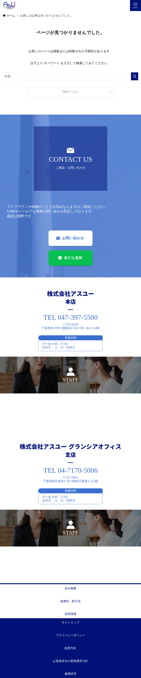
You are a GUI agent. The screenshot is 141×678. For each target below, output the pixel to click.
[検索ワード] (70, 76)
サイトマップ (70, 622)
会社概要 (70, 588)
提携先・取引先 (70, 601)
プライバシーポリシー (70, 635)
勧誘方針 (70, 648)
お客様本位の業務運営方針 (70, 661)
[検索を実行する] (134, 76)
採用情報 (70, 613)
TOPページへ (70, 91)
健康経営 (70, 673)
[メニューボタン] (135, 5)
